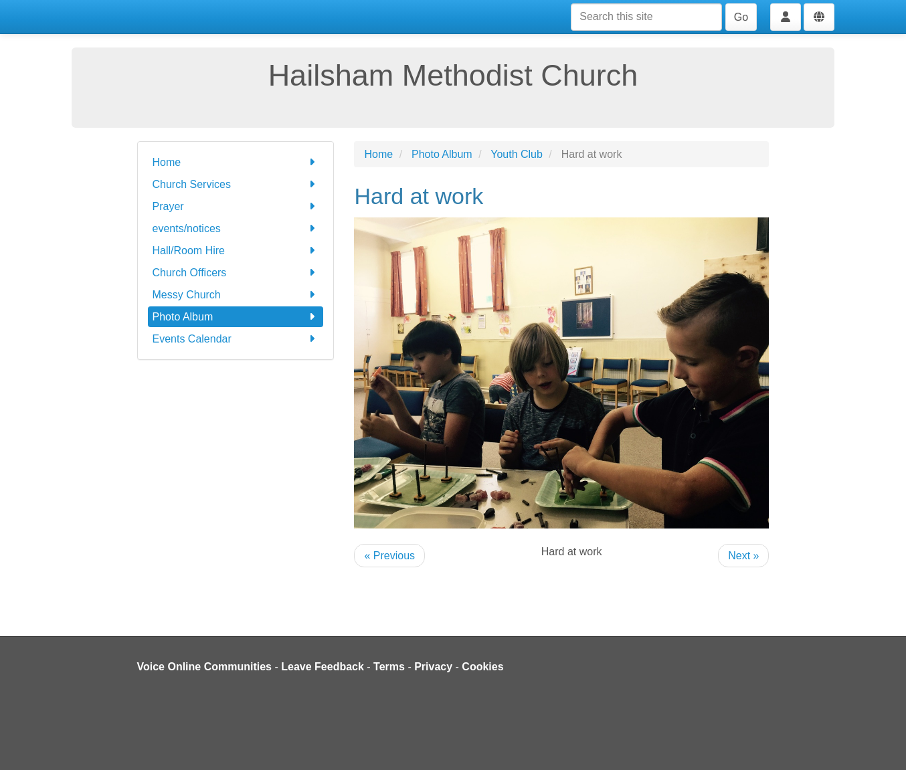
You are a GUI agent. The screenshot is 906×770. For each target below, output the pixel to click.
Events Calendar (236, 339)
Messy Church (236, 294)
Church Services (236, 184)
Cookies (482, 666)
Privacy (433, 666)
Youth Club (516, 154)
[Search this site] (646, 17)
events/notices (236, 228)
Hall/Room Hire (236, 250)
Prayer (236, 206)
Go (741, 17)
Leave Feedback (322, 666)
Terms (389, 666)
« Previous (389, 555)
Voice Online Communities (204, 666)
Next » (743, 555)
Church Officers (236, 272)
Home (236, 162)
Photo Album (236, 316)
